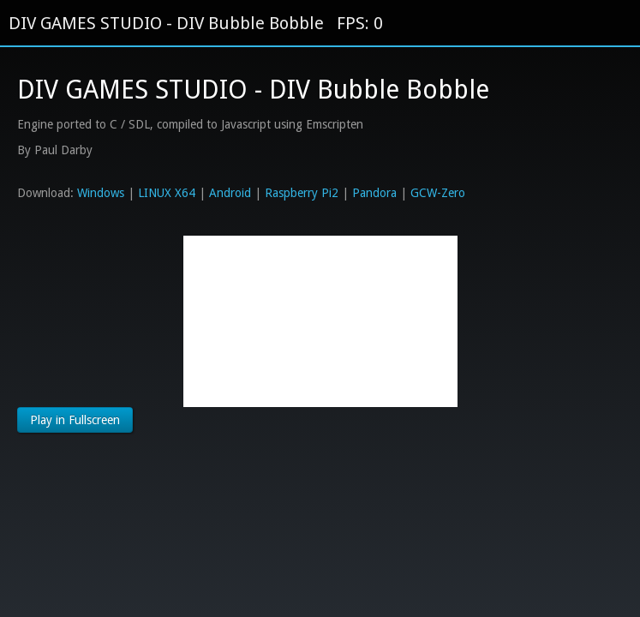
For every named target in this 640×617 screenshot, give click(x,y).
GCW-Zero (437, 193)
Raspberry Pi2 (301, 193)
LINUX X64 (166, 193)
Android (230, 193)
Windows (100, 193)
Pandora (374, 193)
